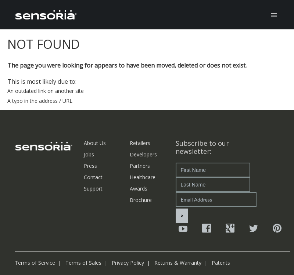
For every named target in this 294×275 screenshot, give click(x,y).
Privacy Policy (128, 262)
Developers (143, 154)
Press (90, 165)
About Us (95, 143)
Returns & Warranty (177, 262)
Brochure (141, 199)
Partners (140, 165)
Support (93, 188)
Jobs (89, 154)
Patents (221, 262)
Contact (93, 177)
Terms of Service (35, 262)
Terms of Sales (83, 262)
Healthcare (142, 177)
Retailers (140, 143)
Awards (138, 188)
